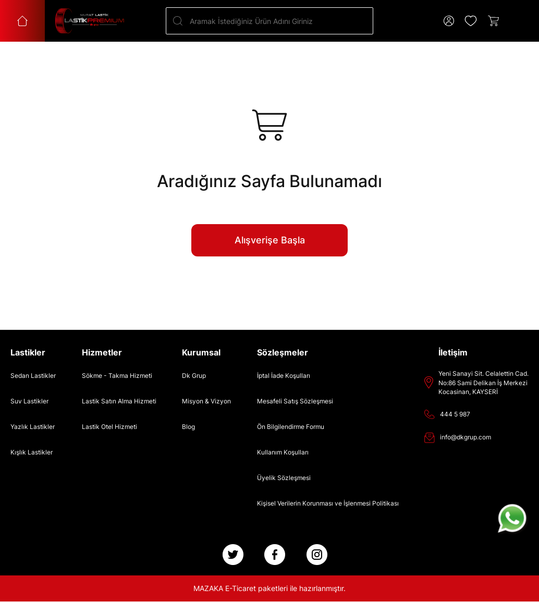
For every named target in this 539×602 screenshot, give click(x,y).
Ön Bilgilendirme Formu (290, 427)
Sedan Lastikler (33, 375)
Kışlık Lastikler (31, 452)
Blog (188, 427)
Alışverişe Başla (270, 240)
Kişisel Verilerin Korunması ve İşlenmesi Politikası (328, 503)
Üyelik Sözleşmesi (284, 478)
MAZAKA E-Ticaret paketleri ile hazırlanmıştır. (269, 588)
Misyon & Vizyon (206, 401)
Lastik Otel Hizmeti (109, 427)
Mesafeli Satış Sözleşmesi (295, 401)
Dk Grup (194, 375)
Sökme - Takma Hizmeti (117, 375)
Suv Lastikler (29, 401)
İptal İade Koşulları (283, 375)
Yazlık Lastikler (32, 427)
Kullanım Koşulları (283, 452)
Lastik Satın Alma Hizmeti (119, 401)
